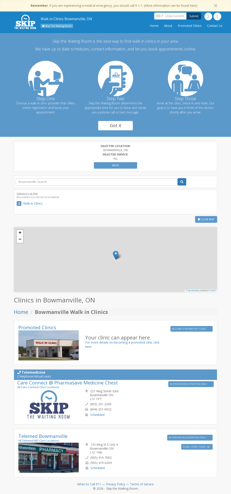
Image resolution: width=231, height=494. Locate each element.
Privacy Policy (115, 484)
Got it (115, 125)
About (168, 26)
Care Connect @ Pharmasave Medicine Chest (67, 382)
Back (115, 165)
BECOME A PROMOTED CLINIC (189, 328)
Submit (193, 16)
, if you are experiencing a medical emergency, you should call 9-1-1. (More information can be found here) (114, 5)
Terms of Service (142, 484)
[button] (116, 255)
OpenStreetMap (193, 291)
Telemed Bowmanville (42, 436)
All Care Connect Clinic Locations (38, 387)
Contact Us (215, 26)
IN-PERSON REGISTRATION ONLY (189, 384)
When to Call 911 (89, 484)
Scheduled (97, 415)
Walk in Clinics (33, 203)
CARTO (213, 291)
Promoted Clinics (190, 26)
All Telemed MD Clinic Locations (38, 440)
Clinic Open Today (196, 446)
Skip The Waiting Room (57, 25)
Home (154, 26)
